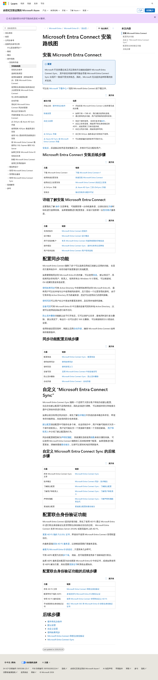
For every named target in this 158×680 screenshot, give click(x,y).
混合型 (84, 28)
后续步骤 (126, 49)
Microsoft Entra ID (71, 28)
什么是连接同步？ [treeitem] (14, 47)
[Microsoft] (4, 3)
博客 (127, 668)
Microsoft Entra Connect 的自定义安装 (91, 182)
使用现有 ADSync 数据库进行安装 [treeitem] (23, 130)
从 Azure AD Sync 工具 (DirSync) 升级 (91, 187)
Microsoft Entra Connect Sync (87, 474)
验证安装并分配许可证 (85, 192)
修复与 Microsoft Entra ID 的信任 (57, 549)
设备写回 (47, 306)
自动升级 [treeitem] (15, 100)
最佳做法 (65, 444)
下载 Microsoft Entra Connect (87, 172)
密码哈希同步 (49, 287)
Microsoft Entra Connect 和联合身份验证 (83, 589)
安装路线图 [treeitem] (15, 66)
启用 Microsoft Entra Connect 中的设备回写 (79, 371)
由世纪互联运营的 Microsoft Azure (84, 668)
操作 (58, 206)
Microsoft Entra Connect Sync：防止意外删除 (80, 376)
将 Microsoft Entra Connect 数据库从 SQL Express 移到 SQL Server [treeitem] (23, 145)
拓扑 (103, 121)
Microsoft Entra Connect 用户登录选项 (77, 250)
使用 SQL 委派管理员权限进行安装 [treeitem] (23, 137)
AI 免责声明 (107, 668)
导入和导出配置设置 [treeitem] (19, 97)
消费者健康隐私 (9, 672)
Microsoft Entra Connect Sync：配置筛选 (78, 357)
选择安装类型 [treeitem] (16, 73)
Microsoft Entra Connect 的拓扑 (74, 231)
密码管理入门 (67, 366)
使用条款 (24, 672)
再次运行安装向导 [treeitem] (18, 111)
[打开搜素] (152, 3)
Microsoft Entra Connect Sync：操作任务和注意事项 (83, 245)
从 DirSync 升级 (50, 134)
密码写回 (47, 300)
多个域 (66, 555)
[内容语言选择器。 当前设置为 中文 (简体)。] (10, 662)
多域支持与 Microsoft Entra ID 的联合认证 (83, 594)
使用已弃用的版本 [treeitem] (18, 163)
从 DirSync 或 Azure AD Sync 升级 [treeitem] (23, 123)
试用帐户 (149, 10)
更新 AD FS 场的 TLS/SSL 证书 (56, 534)
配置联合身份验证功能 (132, 45)
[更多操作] (113, 28)
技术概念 (82, 415)
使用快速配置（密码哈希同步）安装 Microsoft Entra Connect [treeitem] (22, 80)
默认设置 (52, 625)
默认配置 (47, 424)
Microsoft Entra (55, 28)
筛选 (95, 275)
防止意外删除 (49, 315)
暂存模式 (107, 210)
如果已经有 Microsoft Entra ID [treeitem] (23, 152)
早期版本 (119, 668)
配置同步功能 (128, 36)
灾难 (110, 206)
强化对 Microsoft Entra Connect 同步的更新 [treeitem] (20, 106)
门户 (140, 10)
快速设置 (47, 113)
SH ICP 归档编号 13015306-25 (15, 668)
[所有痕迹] (45, 28)
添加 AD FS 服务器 (61, 543)
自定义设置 (48, 121)
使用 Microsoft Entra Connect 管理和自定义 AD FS (87, 599)
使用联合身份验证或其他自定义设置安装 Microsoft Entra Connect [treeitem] (23, 90)
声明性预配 (66, 437)
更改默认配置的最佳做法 (85, 506)
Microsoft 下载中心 (58, 88)
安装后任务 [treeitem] (15, 156)
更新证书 (73, 564)
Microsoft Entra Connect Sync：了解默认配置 (93, 486)
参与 (136, 668)
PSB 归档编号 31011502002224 (44, 668)
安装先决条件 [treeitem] (16, 69)
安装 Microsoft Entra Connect (135, 33)
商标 (33, 672)
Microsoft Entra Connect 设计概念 (75, 236)
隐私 (63, 668)
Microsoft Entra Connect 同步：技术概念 (91, 481)
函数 (93, 437)
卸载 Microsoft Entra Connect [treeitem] (23, 159)
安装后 (46, 147)
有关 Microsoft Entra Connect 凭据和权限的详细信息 (83, 241)
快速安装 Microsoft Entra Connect (89, 177)
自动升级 (78, 328)
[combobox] (19, 28)
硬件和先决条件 (59, 105)
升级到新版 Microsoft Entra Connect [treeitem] (22, 116)
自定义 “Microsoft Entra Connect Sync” (136, 41)
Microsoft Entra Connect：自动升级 (76, 381)
